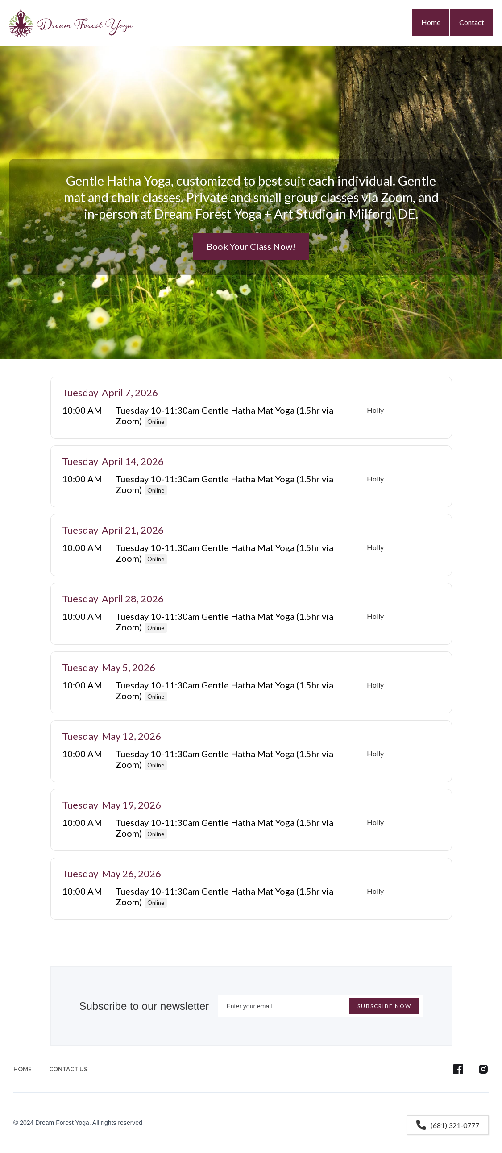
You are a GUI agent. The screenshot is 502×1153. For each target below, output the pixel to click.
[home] (71, 21)
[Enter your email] (320, 1006)
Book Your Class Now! (251, 246)
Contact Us (68, 1069)
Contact (471, 22)
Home (430, 22)
